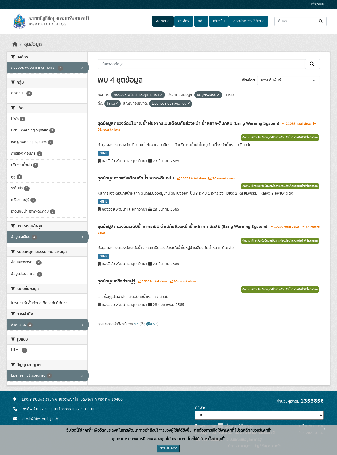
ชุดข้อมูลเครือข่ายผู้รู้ (117, 281)
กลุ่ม (201, 21)
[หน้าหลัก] (15, 44)
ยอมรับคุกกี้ (168, 448)
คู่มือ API (151, 323)
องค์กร (183, 21)
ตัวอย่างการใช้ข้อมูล (249, 21)
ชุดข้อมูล (163, 21)
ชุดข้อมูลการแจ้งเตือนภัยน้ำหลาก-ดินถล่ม (136, 178)
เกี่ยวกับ (219, 21)
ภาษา (199, 408)
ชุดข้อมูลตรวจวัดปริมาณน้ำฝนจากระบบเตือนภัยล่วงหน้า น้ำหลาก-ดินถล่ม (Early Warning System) (189, 123)
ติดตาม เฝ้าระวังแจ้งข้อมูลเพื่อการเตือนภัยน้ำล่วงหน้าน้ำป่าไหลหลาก (280, 137)
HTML (103, 153)
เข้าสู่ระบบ (317, 4)
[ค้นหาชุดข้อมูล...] (300, 21)
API (136, 323)
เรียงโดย (248, 80)
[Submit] (321, 21)
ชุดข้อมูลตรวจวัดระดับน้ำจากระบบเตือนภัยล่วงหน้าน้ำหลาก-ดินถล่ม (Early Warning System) (183, 226)
